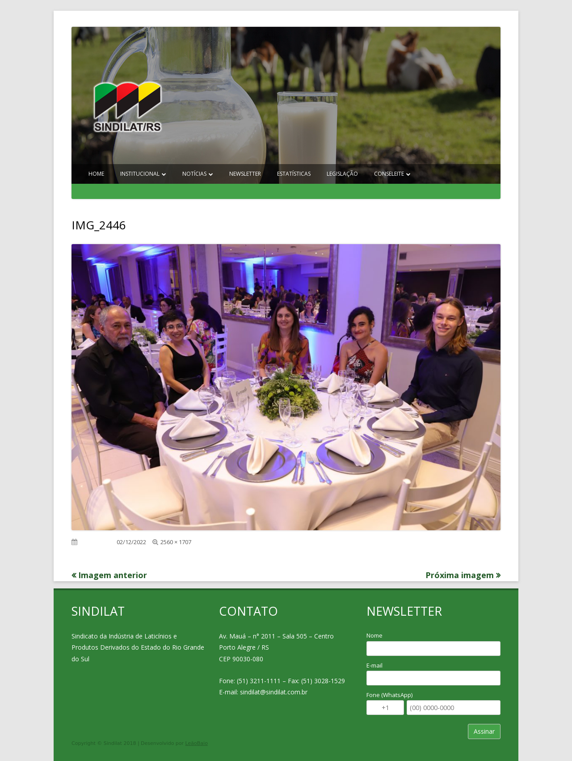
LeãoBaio (196, 743)
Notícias (194, 174)
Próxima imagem (459, 575)
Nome (374, 635)
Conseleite (389, 174)
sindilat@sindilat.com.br (273, 692)
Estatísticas (294, 174)
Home (96, 174)
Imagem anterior (112, 575)
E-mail (374, 665)
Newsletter (245, 174)
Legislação (342, 174)
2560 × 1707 (175, 542)
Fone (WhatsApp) (389, 695)
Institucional (140, 174)
